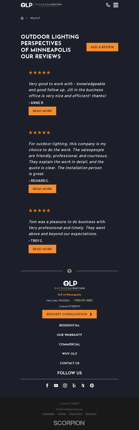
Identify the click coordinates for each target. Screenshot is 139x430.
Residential (69, 325)
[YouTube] (56, 386)
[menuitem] (49, 414)
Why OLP (69, 354)
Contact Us (69, 363)
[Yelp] (74, 386)
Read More (42, 111)
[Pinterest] (92, 386)
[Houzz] (83, 386)
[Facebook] (47, 386)
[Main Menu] (115, 5)
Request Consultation (69, 314)
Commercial (69, 344)
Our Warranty (69, 335)
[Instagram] (65, 386)
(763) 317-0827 (83, 300)
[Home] (41, 5)
